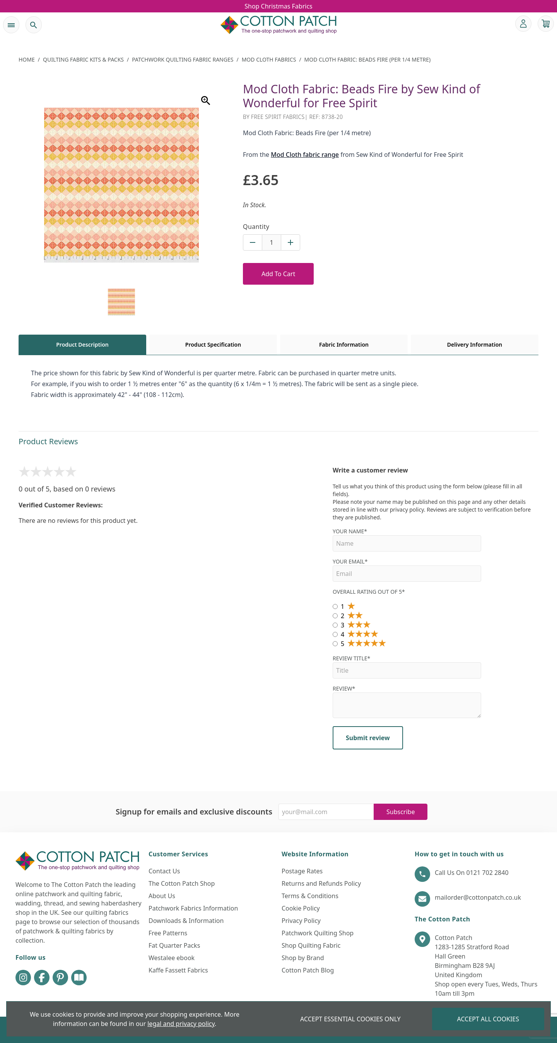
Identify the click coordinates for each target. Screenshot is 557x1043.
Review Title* (407, 667)
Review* (407, 701)
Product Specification (213, 344)
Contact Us (164, 871)
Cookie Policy (301, 908)
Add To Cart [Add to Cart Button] (278, 274)
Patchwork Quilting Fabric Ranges (182, 59)
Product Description (82, 344)
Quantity (256, 226)
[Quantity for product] (271, 242)
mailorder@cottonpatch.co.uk (478, 897)
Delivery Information (474, 344)
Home (27, 59)
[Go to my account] (523, 23)
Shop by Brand (303, 958)
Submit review (368, 738)
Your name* (407, 540)
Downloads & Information (186, 920)
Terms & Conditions (310, 896)
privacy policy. (407, 509)
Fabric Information (344, 344)
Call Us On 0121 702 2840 (472, 872)
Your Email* (407, 570)
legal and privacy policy (181, 1023)
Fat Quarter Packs (174, 945)
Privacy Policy (301, 920)
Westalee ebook (172, 958)
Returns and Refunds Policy (321, 883)
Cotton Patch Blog (308, 970)
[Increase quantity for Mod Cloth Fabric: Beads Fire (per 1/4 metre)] (290, 242)
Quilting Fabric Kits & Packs (83, 59)
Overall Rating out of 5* (369, 591)
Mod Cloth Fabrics (269, 59)
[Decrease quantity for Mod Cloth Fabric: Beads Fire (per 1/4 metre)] (252, 242)
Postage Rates (302, 871)
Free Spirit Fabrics (278, 116)
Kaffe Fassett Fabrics (178, 970)
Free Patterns (168, 933)
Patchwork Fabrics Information (193, 908)
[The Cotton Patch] (278, 24)
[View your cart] (546, 23)
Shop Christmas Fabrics (278, 6)
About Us (162, 896)
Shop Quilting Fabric (311, 945)
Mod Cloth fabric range (305, 154)
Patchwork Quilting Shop (318, 933)
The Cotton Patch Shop (182, 883)
